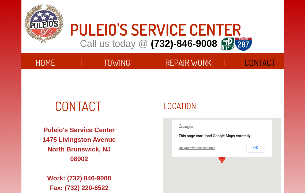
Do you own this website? (197, 148)
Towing (117, 62)
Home (45, 62)
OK (255, 148)
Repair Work (188, 62)
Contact (259, 62)
